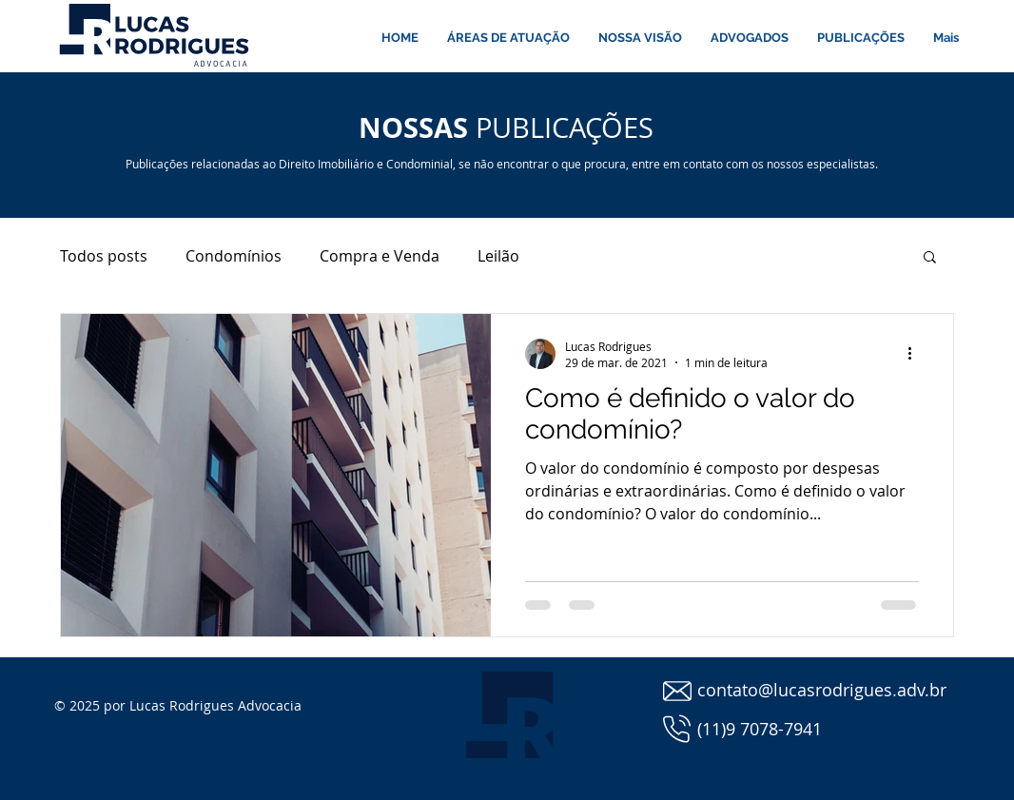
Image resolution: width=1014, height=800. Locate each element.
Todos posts (103, 255)
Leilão (498, 255)
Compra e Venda (379, 255)
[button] (930, 258)
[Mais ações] (916, 353)
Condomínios (233, 255)
